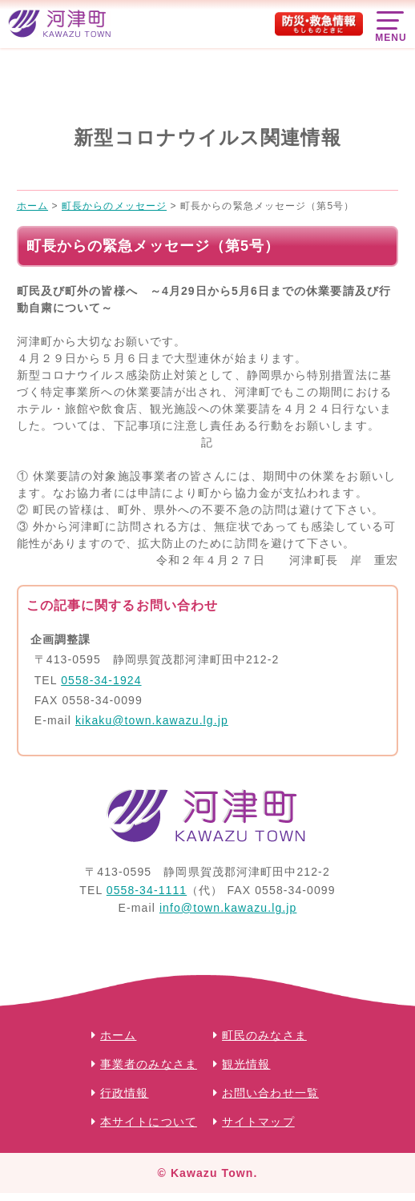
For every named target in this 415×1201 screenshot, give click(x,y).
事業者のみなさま (148, 1064)
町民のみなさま (264, 1035)
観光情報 (246, 1064)
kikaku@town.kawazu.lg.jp (151, 720)
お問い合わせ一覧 (270, 1092)
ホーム (118, 1035)
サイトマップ (258, 1121)
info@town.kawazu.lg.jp (228, 907)
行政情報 (124, 1092)
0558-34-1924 (101, 680)
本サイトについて (148, 1121)
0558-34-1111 (147, 890)
